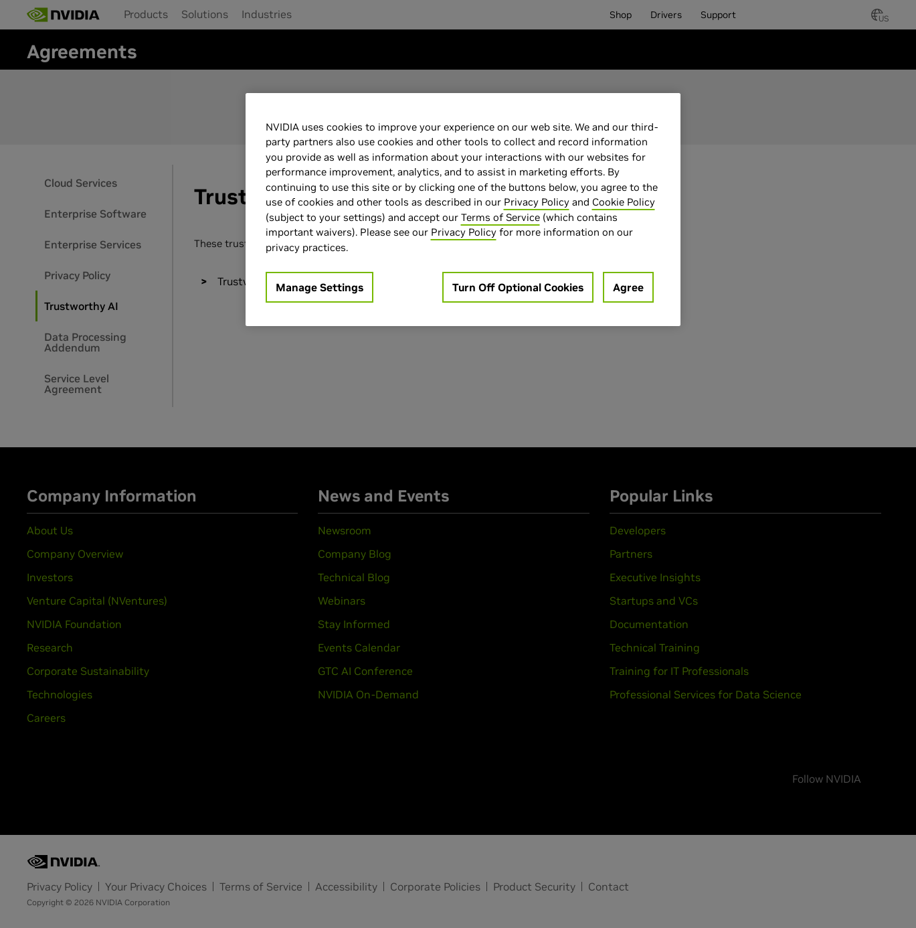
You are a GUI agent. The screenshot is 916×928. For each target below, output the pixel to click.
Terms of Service (500, 217)
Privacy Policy (536, 202)
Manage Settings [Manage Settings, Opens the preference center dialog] (319, 287)
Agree (628, 287)
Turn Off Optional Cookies (517, 287)
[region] (463, 210)
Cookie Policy (623, 202)
